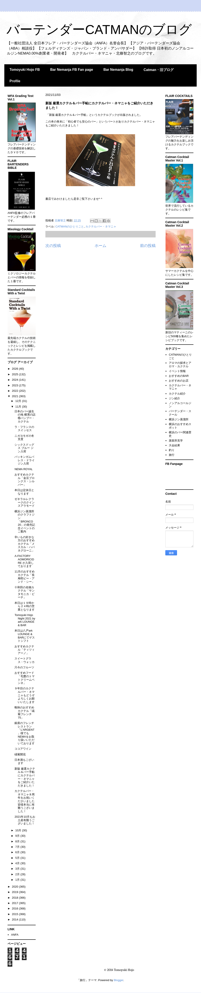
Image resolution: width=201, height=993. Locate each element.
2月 (18, 874)
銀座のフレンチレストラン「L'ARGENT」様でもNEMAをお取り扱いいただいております (24, 733)
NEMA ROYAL (23, 469)
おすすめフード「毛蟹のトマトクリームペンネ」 (24, 678)
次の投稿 (53, 245)
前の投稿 (148, 245)
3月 (18, 868)
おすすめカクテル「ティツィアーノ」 (24, 650)
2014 (15, 919)
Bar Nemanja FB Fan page (71, 69)
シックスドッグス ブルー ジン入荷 (24, 448)
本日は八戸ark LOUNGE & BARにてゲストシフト (24, 635)
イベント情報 (177, 371)
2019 (15, 892)
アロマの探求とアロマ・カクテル (180, 364)
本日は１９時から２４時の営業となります (24, 606)
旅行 (171, 454)
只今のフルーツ (24, 667)
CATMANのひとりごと (69, 226)
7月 (18, 846)
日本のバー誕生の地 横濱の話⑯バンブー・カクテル (24, 416)
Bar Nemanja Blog (118, 69)
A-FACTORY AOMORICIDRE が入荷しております (24, 561)
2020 (15, 886)
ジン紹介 (174, 398)
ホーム (100, 245)
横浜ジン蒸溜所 (178, 419)
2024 (15, 379)
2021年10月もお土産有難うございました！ (24, 820)
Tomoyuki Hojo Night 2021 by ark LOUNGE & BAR (24, 620)
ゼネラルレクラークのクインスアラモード (24, 502)
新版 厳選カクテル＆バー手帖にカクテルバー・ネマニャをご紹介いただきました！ (24, 777)
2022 (15, 390)
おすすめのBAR (179, 375)
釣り (171, 450)
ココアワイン (22, 748)
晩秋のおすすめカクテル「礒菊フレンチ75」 (24, 712)
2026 (15, 368)
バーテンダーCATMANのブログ (99, 29)
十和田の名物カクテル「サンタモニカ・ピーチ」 (24, 592)
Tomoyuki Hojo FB (25, 69)
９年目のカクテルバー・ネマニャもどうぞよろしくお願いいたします (24, 695)
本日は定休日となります (24, 491)
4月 (18, 863)
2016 (15, 908)
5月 (18, 857)
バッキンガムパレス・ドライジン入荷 (24, 460)
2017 (15, 903)
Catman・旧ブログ (159, 70)
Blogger (118, 980)
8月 (18, 841)
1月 (18, 879)
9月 (18, 835)
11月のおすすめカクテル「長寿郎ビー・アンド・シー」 (24, 576)
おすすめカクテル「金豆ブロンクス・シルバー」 (24, 479)
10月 (18, 830)
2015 (15, 914)
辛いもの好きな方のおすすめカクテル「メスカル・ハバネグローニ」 (24, 543)
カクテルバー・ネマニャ (100, 226)
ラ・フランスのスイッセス (24, 428)
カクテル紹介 (177, 393)
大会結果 (174, 445)
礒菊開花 (20, 754)
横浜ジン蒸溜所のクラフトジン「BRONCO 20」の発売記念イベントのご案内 (24, 521)
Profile (15, 81)
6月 (18, 852)
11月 (18, 406)
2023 (15, 385)
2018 (15, 897)
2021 (15, 396)
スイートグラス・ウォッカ (24, 660)
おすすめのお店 (178, 380)
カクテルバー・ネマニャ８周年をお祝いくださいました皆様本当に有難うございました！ (24, 801)
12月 (18, 401)
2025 (15, 374)
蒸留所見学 (176, 440)
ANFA (14, 934)
